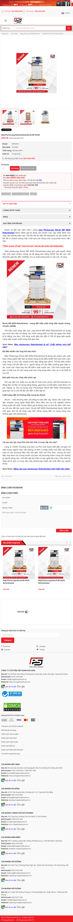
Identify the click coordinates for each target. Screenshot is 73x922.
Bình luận (64, 531)
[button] (66, 542)
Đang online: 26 (8, 920)
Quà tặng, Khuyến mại (12, 223)
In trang (68, 476)
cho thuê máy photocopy (10, 754)
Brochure (7, 194)
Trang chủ (4, 34)
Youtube (5, 650)
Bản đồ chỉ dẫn (10, 687)
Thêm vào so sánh (28, 168)
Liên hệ (12, 138)
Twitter (40, 650)
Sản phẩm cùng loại (11, 543)
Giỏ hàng (14, 168)
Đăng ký (7, 640)
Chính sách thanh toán (9, 742)
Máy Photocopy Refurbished (30, 34)
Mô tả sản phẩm (10, 204)
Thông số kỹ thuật (11, 210)
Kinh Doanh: (35, 11)
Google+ (41, 646)
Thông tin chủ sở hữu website (12, 726)
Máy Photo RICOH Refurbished (53, 34)
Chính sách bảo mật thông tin (12, 750)
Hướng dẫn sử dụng (21, 194)
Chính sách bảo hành (9, 738)
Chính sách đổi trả (8, 746)
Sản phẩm (14, 34)
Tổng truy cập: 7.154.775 (26, 920)
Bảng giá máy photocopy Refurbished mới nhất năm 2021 (42, 469)
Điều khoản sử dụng (8, 730)
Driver (34, 194)
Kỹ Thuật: (14, 11)
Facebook (5, 646)
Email (60, 476)
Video (5, 217)
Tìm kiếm (69, 28)
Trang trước (8, 476)
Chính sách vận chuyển (9, 734)
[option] (36, 73)
